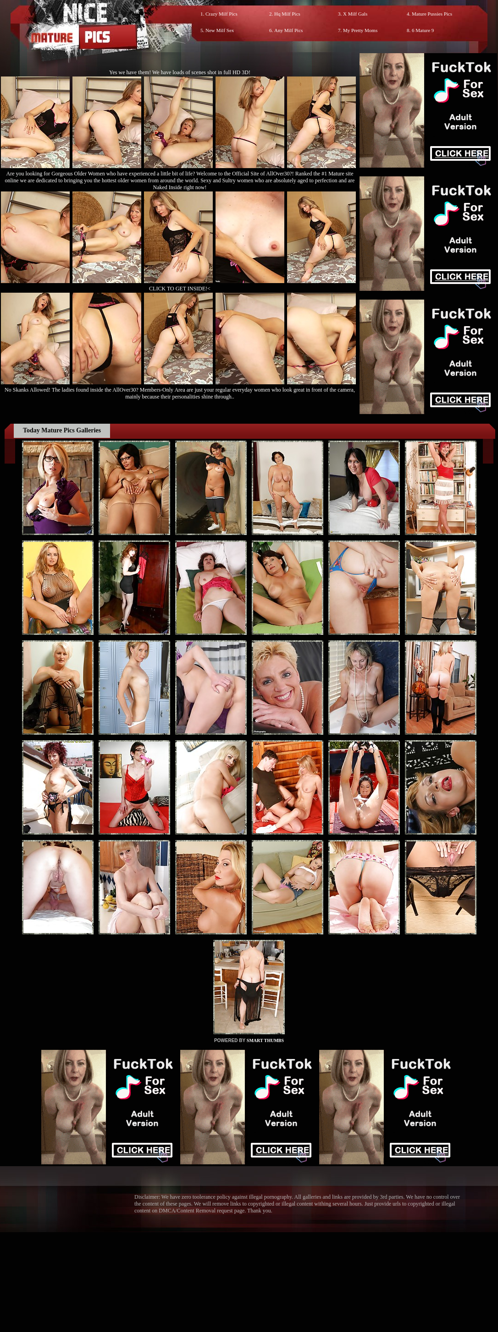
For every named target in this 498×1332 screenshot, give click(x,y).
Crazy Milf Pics (221, 13)
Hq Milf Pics (287, 13)
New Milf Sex (219, 30)
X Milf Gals (355, 13)
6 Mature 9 (423, 30)
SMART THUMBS (265, 1040)
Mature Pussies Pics (432, 13)
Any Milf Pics (288, 30)
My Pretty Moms (360, 30)
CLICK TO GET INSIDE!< (179, 288)
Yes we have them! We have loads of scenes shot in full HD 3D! (179, 72)
